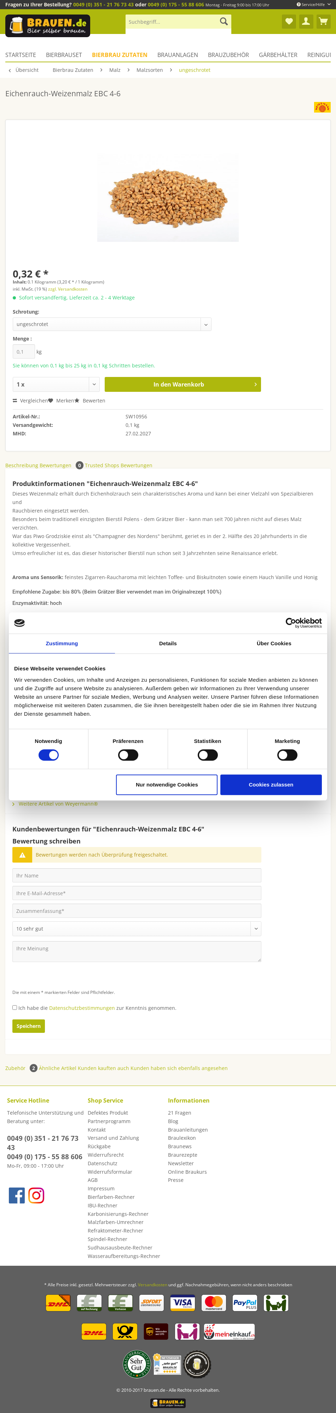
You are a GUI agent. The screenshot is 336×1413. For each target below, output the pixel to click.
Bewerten (89, 400)
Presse (176, 1180)
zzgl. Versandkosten (67, 289)
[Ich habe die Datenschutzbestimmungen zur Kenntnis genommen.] (14, 1007)
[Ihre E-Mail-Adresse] (136, 893)
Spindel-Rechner (107, 1239)
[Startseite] (23, 55)
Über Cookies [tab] (274, 643)
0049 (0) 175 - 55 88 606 (176, 4)
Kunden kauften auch (103, 1068)
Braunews (180, 1146)
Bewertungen (62, 465)
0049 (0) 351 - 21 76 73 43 (103, 4)
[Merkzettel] (289, 22)
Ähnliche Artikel (57, 1068)
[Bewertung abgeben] (136, 928)
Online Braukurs (187, 1171)
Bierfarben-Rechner (111, 1197)
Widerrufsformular (110, 1171)
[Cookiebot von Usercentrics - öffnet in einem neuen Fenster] (291, 623)
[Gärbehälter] (278, 55)
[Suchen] (223, 22)
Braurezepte (182, 1154)
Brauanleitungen (188, 1129)
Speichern (29, 1026)
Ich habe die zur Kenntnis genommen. (97, 1008)
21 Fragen (179, 1112)
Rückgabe (99, 1146)
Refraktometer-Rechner (115, 1230)
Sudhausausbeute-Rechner (120, 1247)
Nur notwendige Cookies (167, 785)
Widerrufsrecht (106, 1154)
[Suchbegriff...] (178, 22)
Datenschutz (102, 1163)
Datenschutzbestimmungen (82, 1008)
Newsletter (181, 1163)
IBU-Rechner (102, 1205)
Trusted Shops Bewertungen (118, 465)
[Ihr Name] (136, 875)
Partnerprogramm (109, 1121)
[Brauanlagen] (177, 55)
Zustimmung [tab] (62, 643)
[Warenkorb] (324, 22)
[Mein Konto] (306, 22)
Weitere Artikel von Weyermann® (55, 803)
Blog (173, 1121)
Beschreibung (21, 465)
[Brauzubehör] (228, 55)
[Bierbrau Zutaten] (119, 55)
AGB (93, 1180)
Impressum (101, 1188)
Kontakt (97, 1129)
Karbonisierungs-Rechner (118, 1214)
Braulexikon (182, 1137)
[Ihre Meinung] (136, 951)
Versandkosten (152, 1285)
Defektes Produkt (108, 1112)
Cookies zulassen (271, 785)
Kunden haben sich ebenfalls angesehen (179, 1068)
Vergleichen (30, 400)
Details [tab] (168, 643)
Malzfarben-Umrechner (116, 1222)
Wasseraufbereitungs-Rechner (124, 1256)
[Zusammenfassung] (136, 911)
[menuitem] (178, 25)
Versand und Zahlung (113, 1137)
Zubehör (22, 1068)
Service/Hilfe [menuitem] (311, 4)
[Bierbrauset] (64, 55)
